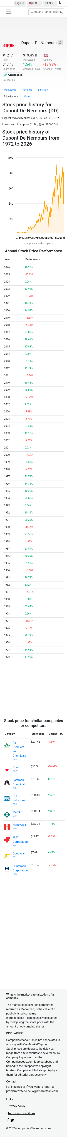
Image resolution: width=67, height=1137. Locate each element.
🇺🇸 (33, 3)
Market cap (10, 89)
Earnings (43, 89)
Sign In (19, 3)
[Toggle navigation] (8, 11)
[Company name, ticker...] (46, 11)
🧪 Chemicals (13, 74)
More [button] (26, 96)
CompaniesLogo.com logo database (29, 1061)
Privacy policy (16, 1106)
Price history (11, 96)
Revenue (27, 89)
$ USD (49, 3)
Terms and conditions (21, 1113)
